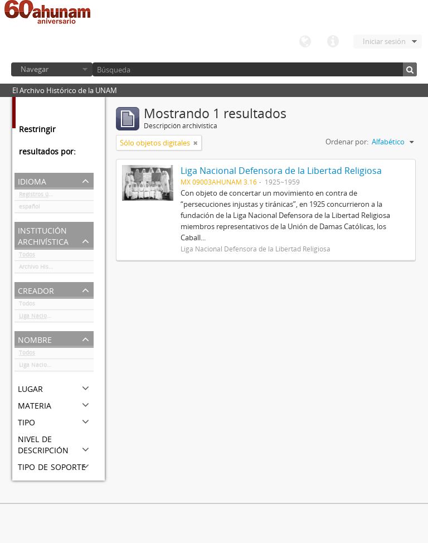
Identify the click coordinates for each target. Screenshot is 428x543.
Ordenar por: (346, 142)
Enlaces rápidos (333, 42)
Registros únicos (40, 196)
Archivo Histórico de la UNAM (56, 269)
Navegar (34, 69)
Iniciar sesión (384, 41)
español (29, 208)
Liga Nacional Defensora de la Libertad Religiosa (56, 318)
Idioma (305, 42)
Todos (27, 256)
